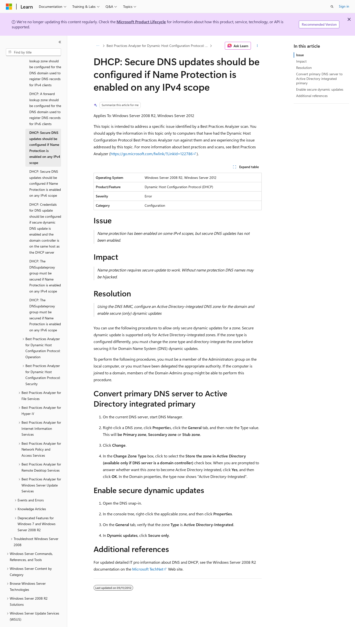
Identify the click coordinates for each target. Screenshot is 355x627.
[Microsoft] (9, 6)
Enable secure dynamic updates (319, 89)
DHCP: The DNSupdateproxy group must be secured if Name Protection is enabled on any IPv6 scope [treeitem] (45, 301)
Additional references (312, 95)
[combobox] (33, 52)
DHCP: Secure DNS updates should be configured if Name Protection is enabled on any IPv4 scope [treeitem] (44, 134)
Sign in (344, 6)
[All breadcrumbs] (98, 46)
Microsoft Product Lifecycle (141, 21)
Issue (300, 55)
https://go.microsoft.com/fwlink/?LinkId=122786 (151, 153)
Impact (301, 61)
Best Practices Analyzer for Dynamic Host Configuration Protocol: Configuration (158, 45)
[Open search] (332, 6)
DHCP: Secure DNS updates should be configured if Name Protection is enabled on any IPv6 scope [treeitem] (45, 170)
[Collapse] (60, 42)
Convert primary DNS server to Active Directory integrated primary (319, 78)
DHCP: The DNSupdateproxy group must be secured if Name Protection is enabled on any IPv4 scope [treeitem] (45, 262)
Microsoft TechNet (147, 569)
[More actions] (257, 46)
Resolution (304, 67)
